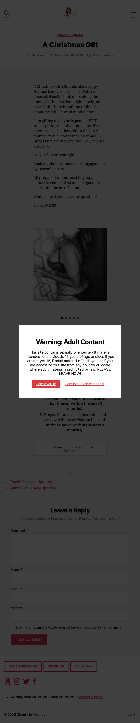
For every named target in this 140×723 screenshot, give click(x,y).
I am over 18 (46, 384)
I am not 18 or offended (84, 384)
